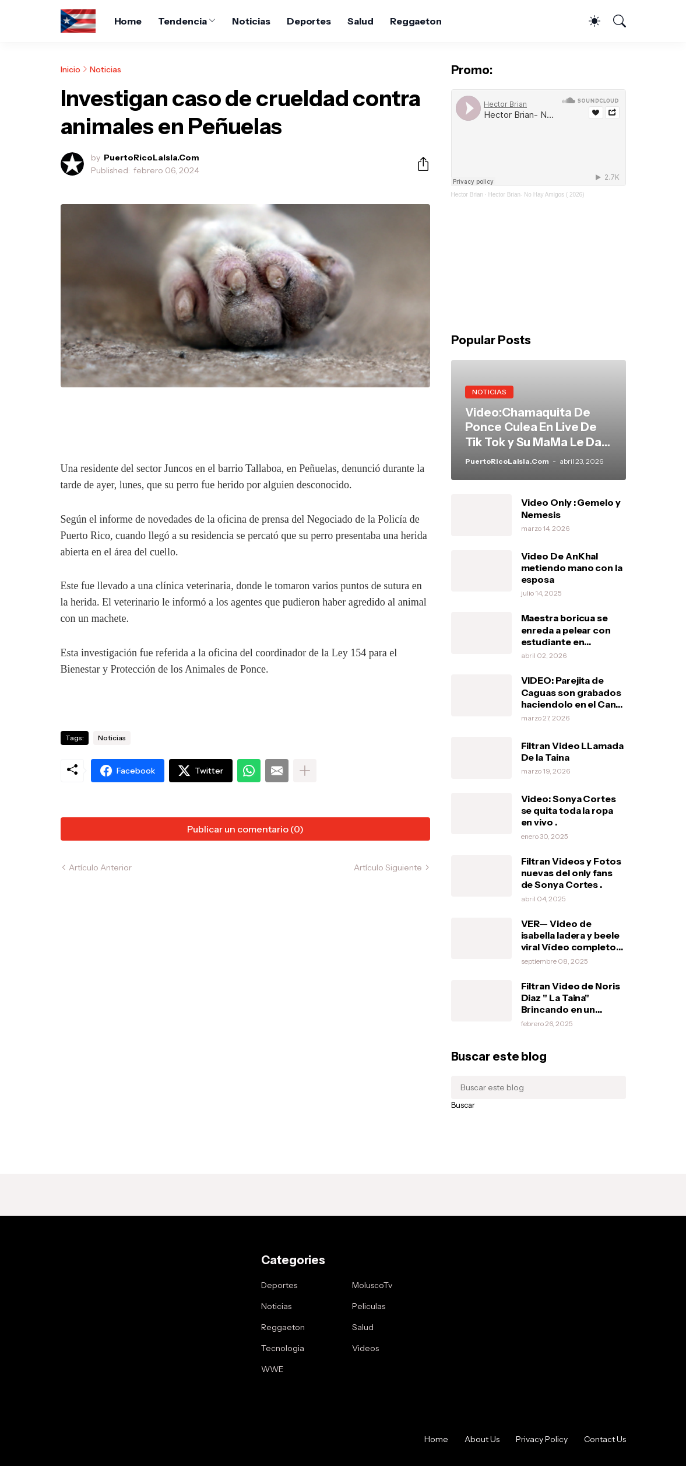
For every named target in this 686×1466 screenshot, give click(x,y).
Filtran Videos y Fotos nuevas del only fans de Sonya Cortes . (571, 873)
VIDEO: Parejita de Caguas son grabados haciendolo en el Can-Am (571, 692)
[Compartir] (418, 164)
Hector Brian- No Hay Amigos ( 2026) (536, 194)
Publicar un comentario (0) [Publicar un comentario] (245, 829)
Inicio (70, 69)
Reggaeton (416, 21)
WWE (272, 1369)
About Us (482, 1439)
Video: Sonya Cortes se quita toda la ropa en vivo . (568, 810)
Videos (365, 1348)
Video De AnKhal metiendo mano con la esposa (571, 568)
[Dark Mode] (588, 21)
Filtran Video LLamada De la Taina (572, 751)
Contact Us (605, 1439)
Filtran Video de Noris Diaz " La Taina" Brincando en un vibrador (570, 998)
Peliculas (368, 1306)
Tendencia (182, 21)
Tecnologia (282, 1348)
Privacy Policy (542, 1439)
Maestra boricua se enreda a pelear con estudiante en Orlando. (566, 630)
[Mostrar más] (304, 770)
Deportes (309, 21)
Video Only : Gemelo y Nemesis (571, 508)
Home (128, 21)
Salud (360, 21)
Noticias (251, 21)
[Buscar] (614, 21)
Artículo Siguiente (388, 867)
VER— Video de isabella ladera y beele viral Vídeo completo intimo (570, 935)
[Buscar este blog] (538, 1087)
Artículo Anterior (100, 867)
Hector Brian (467, 194)
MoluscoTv (372, 1285)
